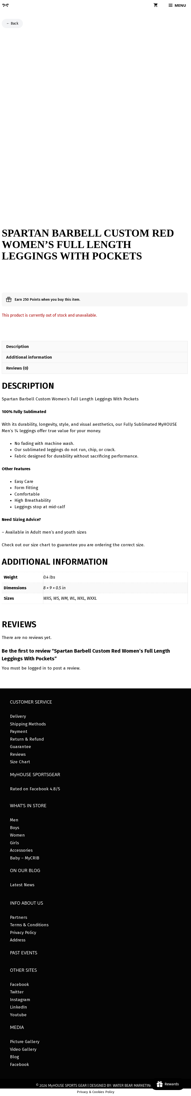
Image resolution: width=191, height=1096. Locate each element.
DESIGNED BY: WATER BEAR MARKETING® (122, 1085)
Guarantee (20, 746)
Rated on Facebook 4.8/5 (35, 789)
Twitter (17, 992)
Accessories (21, 850)
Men (14, 820)
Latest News (22, 884)
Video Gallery (23, 1049)
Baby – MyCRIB (24, 858)
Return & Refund (27, 739)
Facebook (19, 984)
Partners (18, 917)
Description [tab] (17, 346)
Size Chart (20, 761)
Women (17, 835)
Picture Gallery (24, 1041)
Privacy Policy (23, 932)
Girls (14, 842)
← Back (12, 23)
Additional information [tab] (29, 357)
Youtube (18, 1014)
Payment (18, 731)
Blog (14, 1056)
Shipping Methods (28, 724)
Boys (14, 827)
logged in (37, 668)
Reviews (18, 754)
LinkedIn (18, 1007)
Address (17, 940)
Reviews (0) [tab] (17, 368)
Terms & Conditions (29, 924)
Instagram (20, 999)
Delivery (18, 716)
